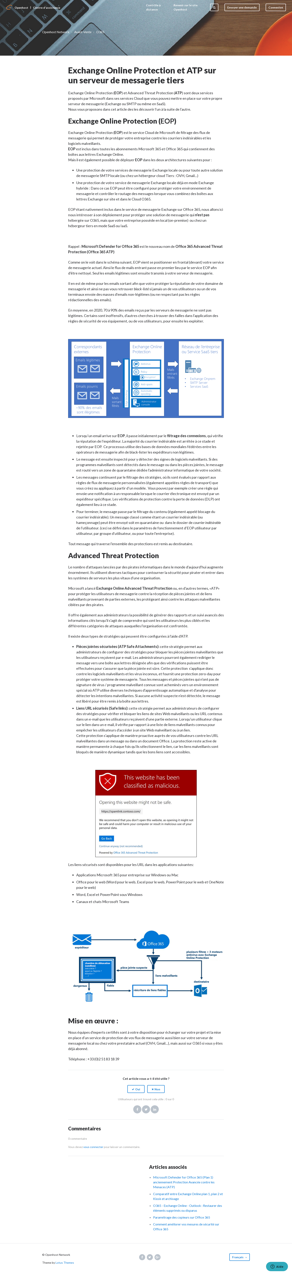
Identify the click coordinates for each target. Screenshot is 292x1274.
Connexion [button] (275, 7)
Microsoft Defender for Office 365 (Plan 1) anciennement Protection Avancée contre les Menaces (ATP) (184, 1182)
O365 (100, 32)
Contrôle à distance (153, 7)
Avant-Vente (82, 32)
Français (238, 1257)
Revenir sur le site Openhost (186, 7)
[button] (136, 1089)
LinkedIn (155, 1109)
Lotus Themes (65, 1262)
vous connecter (93, 1147)
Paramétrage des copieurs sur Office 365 (181, 1217)
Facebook (137, 1109)
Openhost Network (55, 32)
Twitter (146, 1109)
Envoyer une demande (242, 7)
